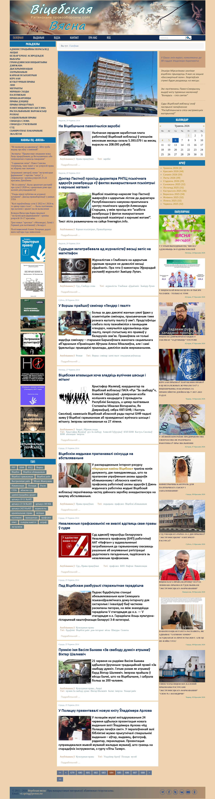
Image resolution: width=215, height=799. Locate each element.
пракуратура (31, 517)
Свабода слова (88, 286)
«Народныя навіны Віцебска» (112, 468)
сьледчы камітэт (28, 522)
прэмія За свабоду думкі (77, 691)
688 (143, 772)
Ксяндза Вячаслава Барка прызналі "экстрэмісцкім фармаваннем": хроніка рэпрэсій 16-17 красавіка (30, 216)
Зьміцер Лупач (147, 286)
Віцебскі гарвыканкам (22, 476)
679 (72, 772)
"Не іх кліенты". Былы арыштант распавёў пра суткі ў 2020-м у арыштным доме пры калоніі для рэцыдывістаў (31, 187)
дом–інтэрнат (97, 630)
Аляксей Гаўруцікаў (113, 432)
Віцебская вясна (37, 790)
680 (80, 772)
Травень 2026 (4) (172, 168)
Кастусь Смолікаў (143, 432)
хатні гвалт (114, 355)
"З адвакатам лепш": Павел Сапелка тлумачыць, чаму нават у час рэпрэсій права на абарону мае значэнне (32, 166)
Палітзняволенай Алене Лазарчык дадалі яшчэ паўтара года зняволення (31, 230)
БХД (30, 467)
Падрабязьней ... (70, 165)
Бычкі (111, 691)
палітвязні (17, 517)
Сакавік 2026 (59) (172, 174)
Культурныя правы (85, 627)
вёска (107, 630)
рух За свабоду (94, 432)
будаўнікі (70, 630)
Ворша (40, 467)
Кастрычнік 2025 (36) (174, 191)
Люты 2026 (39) (171, 178)
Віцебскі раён (43, 476)
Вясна (67, 25)
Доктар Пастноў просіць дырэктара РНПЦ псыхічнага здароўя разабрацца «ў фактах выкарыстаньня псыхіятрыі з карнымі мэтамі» (107, 183)
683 (104, 772)
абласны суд (26, 490)
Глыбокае (122, 286)
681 (88, 772)
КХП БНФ (129, 432)
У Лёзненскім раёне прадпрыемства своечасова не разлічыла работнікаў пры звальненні (181, 439)
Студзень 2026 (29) (173, 181)
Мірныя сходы (91, 429)
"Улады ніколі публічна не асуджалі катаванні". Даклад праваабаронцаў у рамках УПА (33, 197)
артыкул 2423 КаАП (21, 508)
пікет (14, 522)
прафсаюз (46, 517)
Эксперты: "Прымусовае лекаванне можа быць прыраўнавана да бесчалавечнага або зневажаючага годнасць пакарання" (31, 156)
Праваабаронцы (104, 229)
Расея (43, 485)
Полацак (32, 485)
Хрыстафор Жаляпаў (76, 432)
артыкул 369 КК (43, 504)
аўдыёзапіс (134, 286)
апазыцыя (70, 434)
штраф (43, 522)
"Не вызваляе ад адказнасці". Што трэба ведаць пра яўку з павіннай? (30, 148)
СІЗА (14, 490)
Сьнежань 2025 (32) (174, 184)
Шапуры (115, 630)
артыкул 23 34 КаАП (22, 504)
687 (135, 772)
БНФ (21, 467)
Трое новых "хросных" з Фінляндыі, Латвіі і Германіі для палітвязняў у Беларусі (32, 223)
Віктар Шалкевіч (99, 691)
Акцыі (79, 429)
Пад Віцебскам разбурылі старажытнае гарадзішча (101, 586)
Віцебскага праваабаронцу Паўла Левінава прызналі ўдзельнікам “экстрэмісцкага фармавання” (180, 585)
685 (119, 772)
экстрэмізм (17, 527)
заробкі (107, 159)
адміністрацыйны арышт (24, 495)
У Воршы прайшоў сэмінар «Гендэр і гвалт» (94, 306)
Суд (78, 286)
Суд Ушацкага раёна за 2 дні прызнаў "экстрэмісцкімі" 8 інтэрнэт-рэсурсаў (182, 537)
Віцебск (15, 472)
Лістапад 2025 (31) (173, 187)
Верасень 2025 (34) (174, 194)
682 (96, 772)
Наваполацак (18, 485)
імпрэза (80, 434)
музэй (134, 756)
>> (60, 779)
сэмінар (103, 355)
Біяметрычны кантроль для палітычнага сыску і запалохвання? (176, 487)
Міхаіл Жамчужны (43, 481)
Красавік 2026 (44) (173, 171)
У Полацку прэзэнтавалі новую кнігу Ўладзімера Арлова (105, 711)
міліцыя (40, 513)
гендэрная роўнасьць (130, 355)
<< (60, 772)
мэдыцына (108, 504)
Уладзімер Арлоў (112, 756)
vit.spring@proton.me (31, 793)
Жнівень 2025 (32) (173, 197)
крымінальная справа (22, 513)
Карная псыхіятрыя (85, 229)
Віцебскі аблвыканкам (34, 472)
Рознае (79, 355)
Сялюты (125, 630)
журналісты (40, 508)
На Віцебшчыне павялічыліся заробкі (89, 126)
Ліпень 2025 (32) (172, 200)
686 (127, 772)
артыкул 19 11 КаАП (22, 499)
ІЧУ (14, 467)
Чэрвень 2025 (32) (173, 204)
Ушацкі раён (130, 691)
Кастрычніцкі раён (21, 481)
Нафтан (129, 566)
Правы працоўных (85, 159)
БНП (122, 566)
